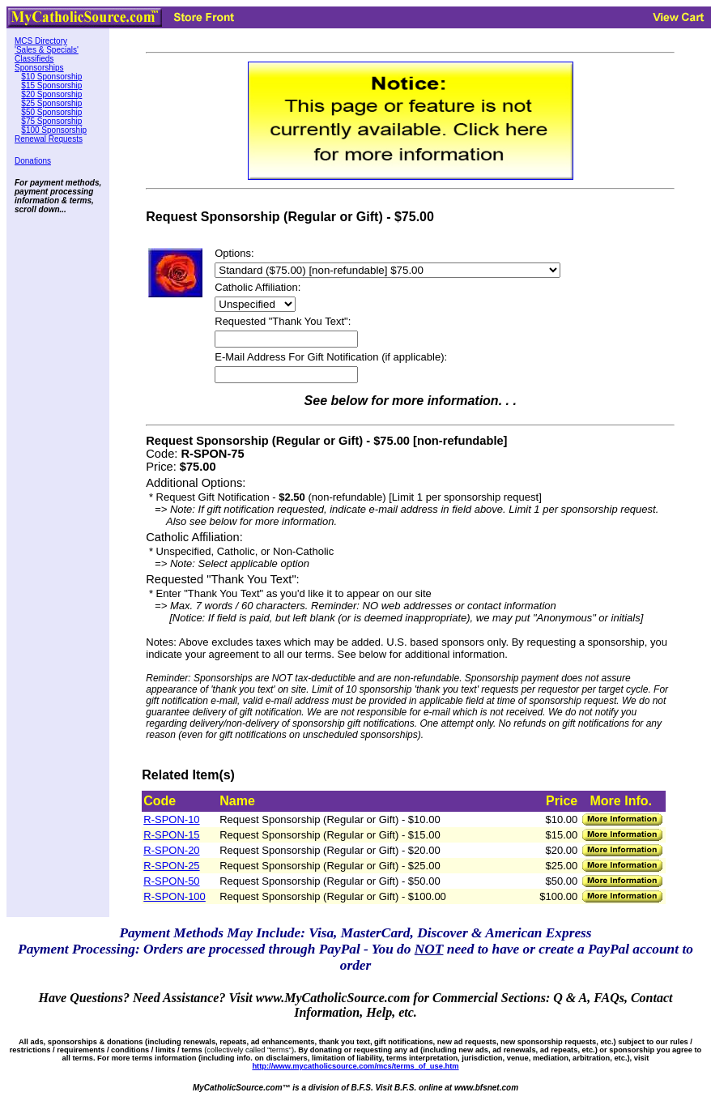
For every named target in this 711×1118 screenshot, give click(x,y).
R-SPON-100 (174, 896)
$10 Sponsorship (51, 76)
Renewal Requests (49, 138)
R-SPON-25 (171, 866)
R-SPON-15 (171, 835)
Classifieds (34, 58)
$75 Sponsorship (51, 121)
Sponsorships (39, 67)
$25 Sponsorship (51, 103)
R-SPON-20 (171, 850)
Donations (33, 160)
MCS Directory (41, 40)
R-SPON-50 (171, 881)
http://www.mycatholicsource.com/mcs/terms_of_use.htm (355, 1066)
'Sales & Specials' (47, 49)
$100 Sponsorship (54, 130)
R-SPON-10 (171, 819)
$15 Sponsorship (51, 85)
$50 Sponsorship (51, 112)
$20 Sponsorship (51, 94)
